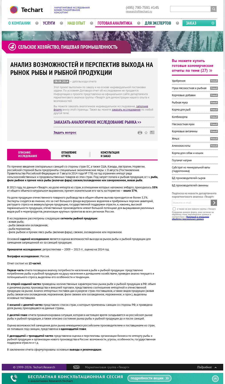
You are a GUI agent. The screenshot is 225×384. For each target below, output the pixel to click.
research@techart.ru (139, 11)
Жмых (175, 138)
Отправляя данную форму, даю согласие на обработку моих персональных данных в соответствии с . (193, 215)
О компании (23, 23)
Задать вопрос (65, 132)
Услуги (53, 23)
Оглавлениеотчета (68, 154)
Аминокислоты (181, 146)
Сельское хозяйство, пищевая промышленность (67, 47)
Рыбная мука (180, 102)
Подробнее (207, 367)
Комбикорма (179, 117)
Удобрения (178, 81)
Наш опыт (80, 23)
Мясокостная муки (183, 124)
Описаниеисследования (27, 154)
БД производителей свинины (190, 185)
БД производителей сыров (188, 178)
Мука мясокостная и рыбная (189, 88)
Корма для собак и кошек (187, 153)
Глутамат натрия (182, 160)
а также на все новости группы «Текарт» (196, 208)
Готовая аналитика (119, 23)
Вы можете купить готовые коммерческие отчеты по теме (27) (192, 65)
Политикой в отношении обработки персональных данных (190, 217)
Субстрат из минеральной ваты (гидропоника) (191, 169)
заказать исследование (126, 109)
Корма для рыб (181, 109)
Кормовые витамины (185, 131)
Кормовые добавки (184, 95)
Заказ (191, 23)
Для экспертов (162, 23)
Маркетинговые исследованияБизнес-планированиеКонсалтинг (72, 10)
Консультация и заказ (110, 154)
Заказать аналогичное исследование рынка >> (97, 122)
